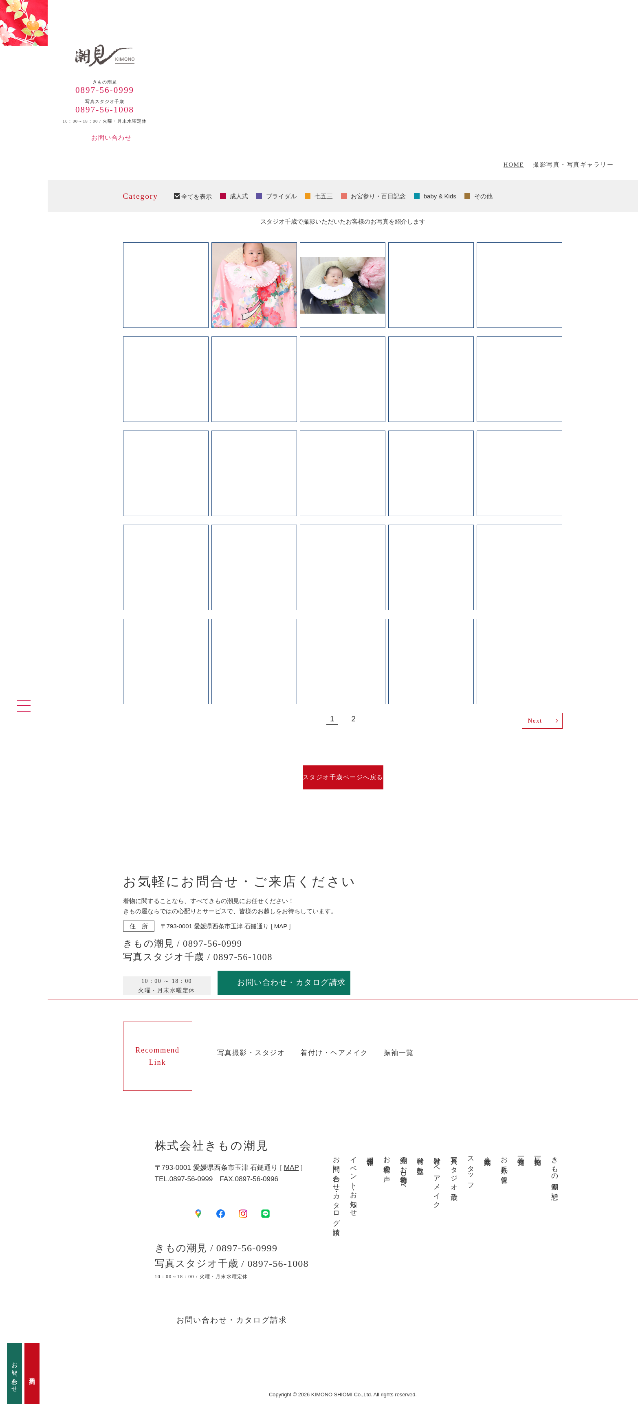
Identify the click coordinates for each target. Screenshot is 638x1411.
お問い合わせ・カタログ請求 (291, 982)
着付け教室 (420, 1157)
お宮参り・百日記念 (378, 196)
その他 (483, 196)
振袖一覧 (399, 1053)
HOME (514, 165)
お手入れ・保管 (504, 1162)
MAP (280, 926)
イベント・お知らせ (353, 1183)
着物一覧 (520, 1153)
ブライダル (281, 196)
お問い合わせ (111, 137)
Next (535, 720)
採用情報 (370, 1153)
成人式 (239, 196)
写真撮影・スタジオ (251, 1053)
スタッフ (470, 1169)
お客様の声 (386, 1161)
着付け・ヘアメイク (334, 1053)
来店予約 (32, 1373)
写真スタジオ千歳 (453, 1170)
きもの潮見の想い (554, 1174)
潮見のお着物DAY (403, 1170)
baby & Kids (440, 196)
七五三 (324, 196)
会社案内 (487, 1153)
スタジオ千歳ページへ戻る (343, 777)
